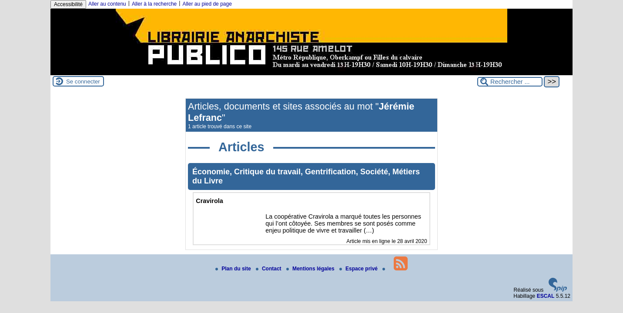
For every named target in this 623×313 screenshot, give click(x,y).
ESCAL (546, 296)
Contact (269, 269)
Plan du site (233, 269)
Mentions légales (311, 269)
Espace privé (359, 269)
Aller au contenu (107, 4)
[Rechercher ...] (510, 82)
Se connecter (83, 81)
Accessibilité (68, 4)
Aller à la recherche (154, 4)
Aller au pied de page (206, 4)
